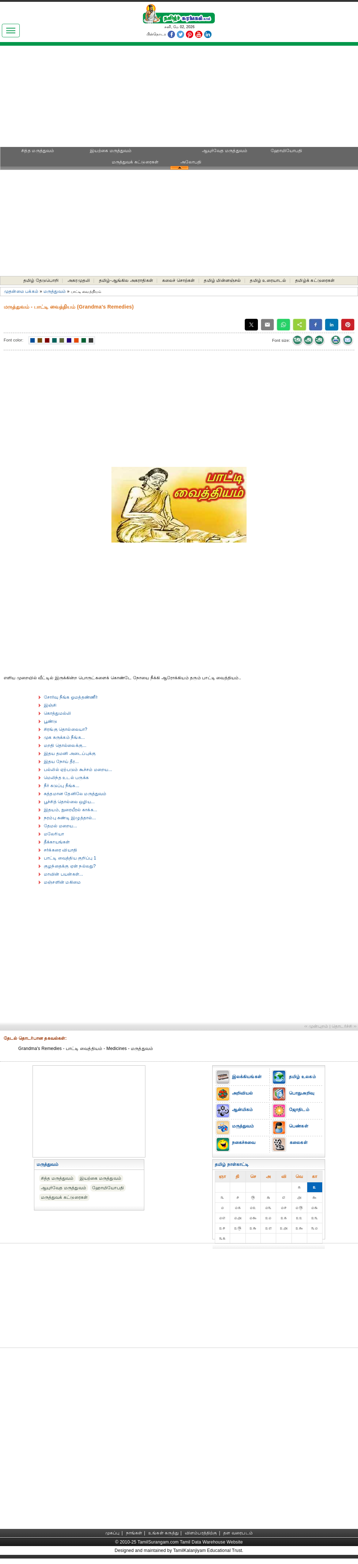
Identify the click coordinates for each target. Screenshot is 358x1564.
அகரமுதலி (79, 280)
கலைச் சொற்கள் (178, 280)
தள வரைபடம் (238, 1532)
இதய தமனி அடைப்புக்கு (70, 753)
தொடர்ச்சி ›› (344, 1026)
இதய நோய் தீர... (61, 761)
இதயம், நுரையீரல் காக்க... (70, 809)
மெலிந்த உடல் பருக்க (66, 777)
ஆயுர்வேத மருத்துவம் (225, 150)
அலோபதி (191, 162)
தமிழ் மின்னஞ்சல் (222, 280)
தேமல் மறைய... (60, 825)
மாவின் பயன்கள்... (63, 874)
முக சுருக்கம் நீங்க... (64, 737)
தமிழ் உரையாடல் (268, 280)
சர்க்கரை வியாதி (60, 850)
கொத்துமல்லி (57, 713)
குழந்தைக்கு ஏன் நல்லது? (70, 866)
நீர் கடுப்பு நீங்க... (61, 785)
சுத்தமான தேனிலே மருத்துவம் (75, 793)
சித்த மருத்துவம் (37, 150)
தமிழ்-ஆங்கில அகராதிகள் (126, 280)
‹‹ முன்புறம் (316, 1026)
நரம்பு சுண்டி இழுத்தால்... (70, 817)
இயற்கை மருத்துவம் (111, 150)
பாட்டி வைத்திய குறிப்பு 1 (70, 858)
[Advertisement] (179, 99)
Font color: (13, 340)
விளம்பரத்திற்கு (201, 1532)
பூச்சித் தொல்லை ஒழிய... (69, 801)
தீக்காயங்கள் (57, 842)
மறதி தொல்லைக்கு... (65, 745)
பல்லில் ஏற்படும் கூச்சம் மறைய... (78, 769)
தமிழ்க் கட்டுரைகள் (315, 280)
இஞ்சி (50, 705)
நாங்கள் (134, 1532)
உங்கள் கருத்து (163, 1532)
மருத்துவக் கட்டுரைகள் (135, 162)
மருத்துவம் (54, 291)
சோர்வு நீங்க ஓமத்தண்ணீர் (71, 697)
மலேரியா (54, 833)
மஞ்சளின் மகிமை (62, 882)
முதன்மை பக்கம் (21, 291)
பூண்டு (50, 721)
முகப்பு (112, 1532)
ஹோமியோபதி (286, 150)
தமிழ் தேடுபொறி (41, 280)
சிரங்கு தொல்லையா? (65, 729)
